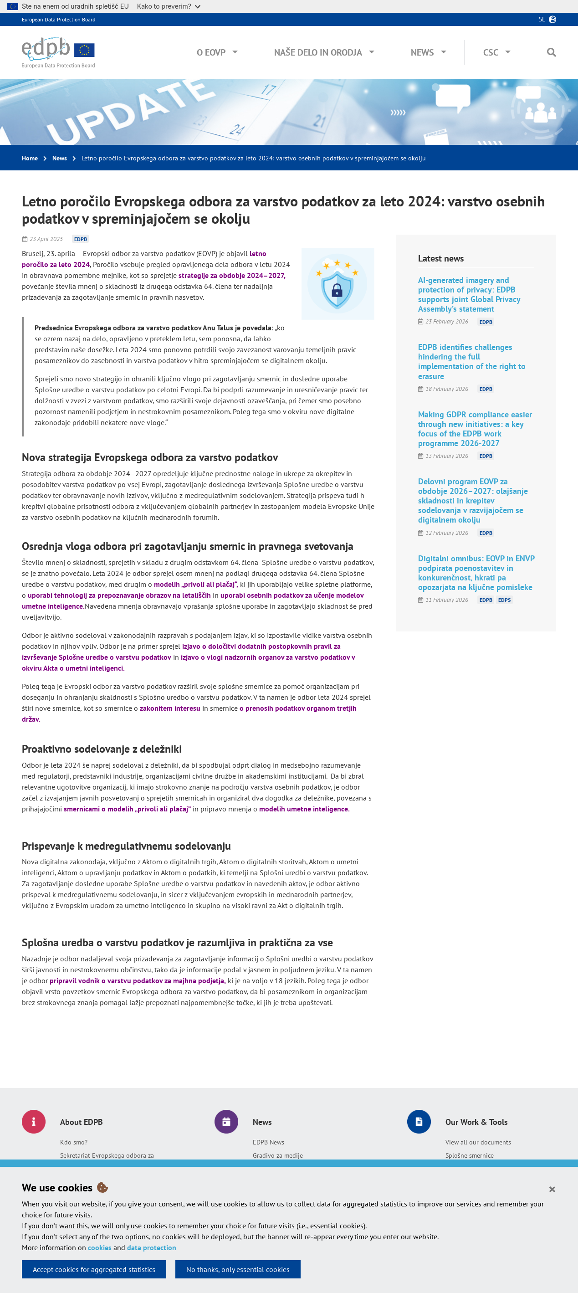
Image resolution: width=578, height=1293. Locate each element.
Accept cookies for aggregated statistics (94, 1269)
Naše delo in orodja (318, 52)
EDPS (504, 599)
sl (542, 19)
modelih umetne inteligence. (304, 808)
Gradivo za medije (278, 1155)
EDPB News (268, 1142)
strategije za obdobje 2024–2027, (232, 275)
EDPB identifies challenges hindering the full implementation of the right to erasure (472, 361)
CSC (490, 52)
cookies (100, 1247)
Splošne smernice (469, 1155)
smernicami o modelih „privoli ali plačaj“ (127, 808)
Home (30, 158)
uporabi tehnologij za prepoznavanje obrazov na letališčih (119, 595)
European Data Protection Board (58, 19)
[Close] (552, 1188)
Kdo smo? (73, 1142)
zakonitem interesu (170, 708)
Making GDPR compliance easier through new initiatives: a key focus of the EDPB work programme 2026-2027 (475, 428)
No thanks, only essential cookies (238, 1269)
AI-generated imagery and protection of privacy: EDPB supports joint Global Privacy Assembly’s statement (469, 294)
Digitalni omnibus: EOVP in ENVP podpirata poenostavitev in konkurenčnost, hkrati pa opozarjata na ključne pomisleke (476, 572)
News (422, 52)
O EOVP (211, 52)
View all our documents (478, 1142)
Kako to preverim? (168, 6)
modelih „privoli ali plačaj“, (196, 584)
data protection (151, 1247)
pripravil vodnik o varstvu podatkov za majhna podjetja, (138, 980)
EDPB (80, 239)
